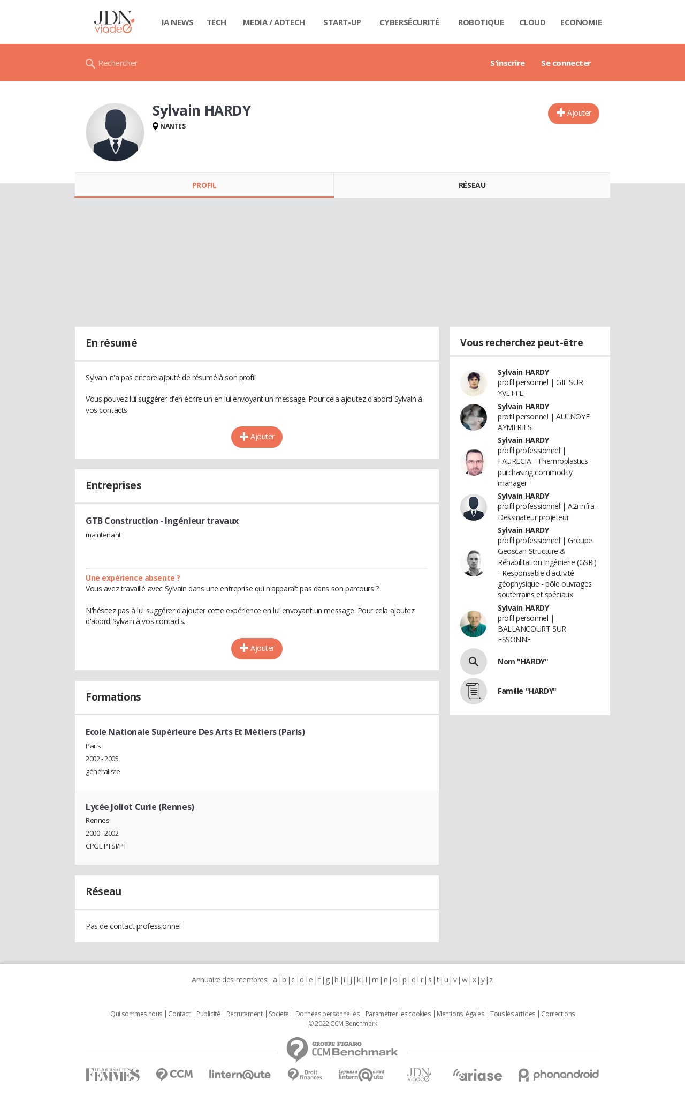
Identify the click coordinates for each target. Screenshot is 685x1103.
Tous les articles (512, 1014)
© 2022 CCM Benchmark (342, 1023)
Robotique (481, 22)
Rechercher (118, 62)
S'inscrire (507, 62)
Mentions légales (460, 1014)
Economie (581, 22)
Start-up (342, 22)
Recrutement (244, 1014)
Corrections (557, 1014)
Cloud (532, 22)
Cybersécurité (409, 22)
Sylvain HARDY (523, 372)
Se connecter (566, 62)
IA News (178, 22)
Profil (204, 185)
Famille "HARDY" (527, 691)
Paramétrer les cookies (398, 1014)
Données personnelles (327, 1014)
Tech (216, 22)
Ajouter (579, 113)
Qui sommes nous (136, 1014)
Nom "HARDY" (523, 661)
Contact (179, 1014)
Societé (279, 1014)
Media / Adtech (274, 22)
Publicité (208, 1014)
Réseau (472, 185)
